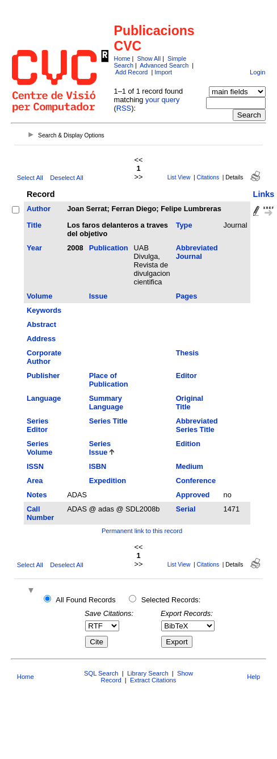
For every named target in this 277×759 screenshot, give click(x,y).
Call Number (40, 513)
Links (264, 194)
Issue (98, 296)
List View (179, 177)
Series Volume (39, 447)
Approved (193, 494)
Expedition (107, 480)
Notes (37, 494)
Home (122, 58)
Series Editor (37, 425)
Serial (186, 509)
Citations (207, 177)
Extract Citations (153, 680)
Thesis (187, 353)
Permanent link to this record (142, 530)
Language (44, 398)
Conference (196, 480)
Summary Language (106, 402)
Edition (188, 443)
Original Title (189, 402)
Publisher (43, 375)
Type (184, 225)
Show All (149, 58)
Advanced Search (164, 65)
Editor (186, 375)
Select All (30, 177)
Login (257, 72)
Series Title (108, 421)
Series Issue (100, 447)
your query (162, 99)
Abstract (41, 324)
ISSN (35, 466)
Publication (108, 248)
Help (253, 676)
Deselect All (66, 177)
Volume (39, 296)
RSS (123, 108)
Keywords (44, 310)
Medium (189, 466)
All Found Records (85, 600)
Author (39, 208)
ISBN (98, 466)
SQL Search (101, 673)
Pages (187, 296)
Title (34, 225)
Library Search (148, 673)
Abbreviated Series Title (197, 425)
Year (34, 248)
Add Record (131, 72)
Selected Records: (171, 600)
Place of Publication (108, 379)
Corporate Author (44, 357)
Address (41, 338)
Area (35, 480)
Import (163, 72)
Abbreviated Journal (197, 252)
